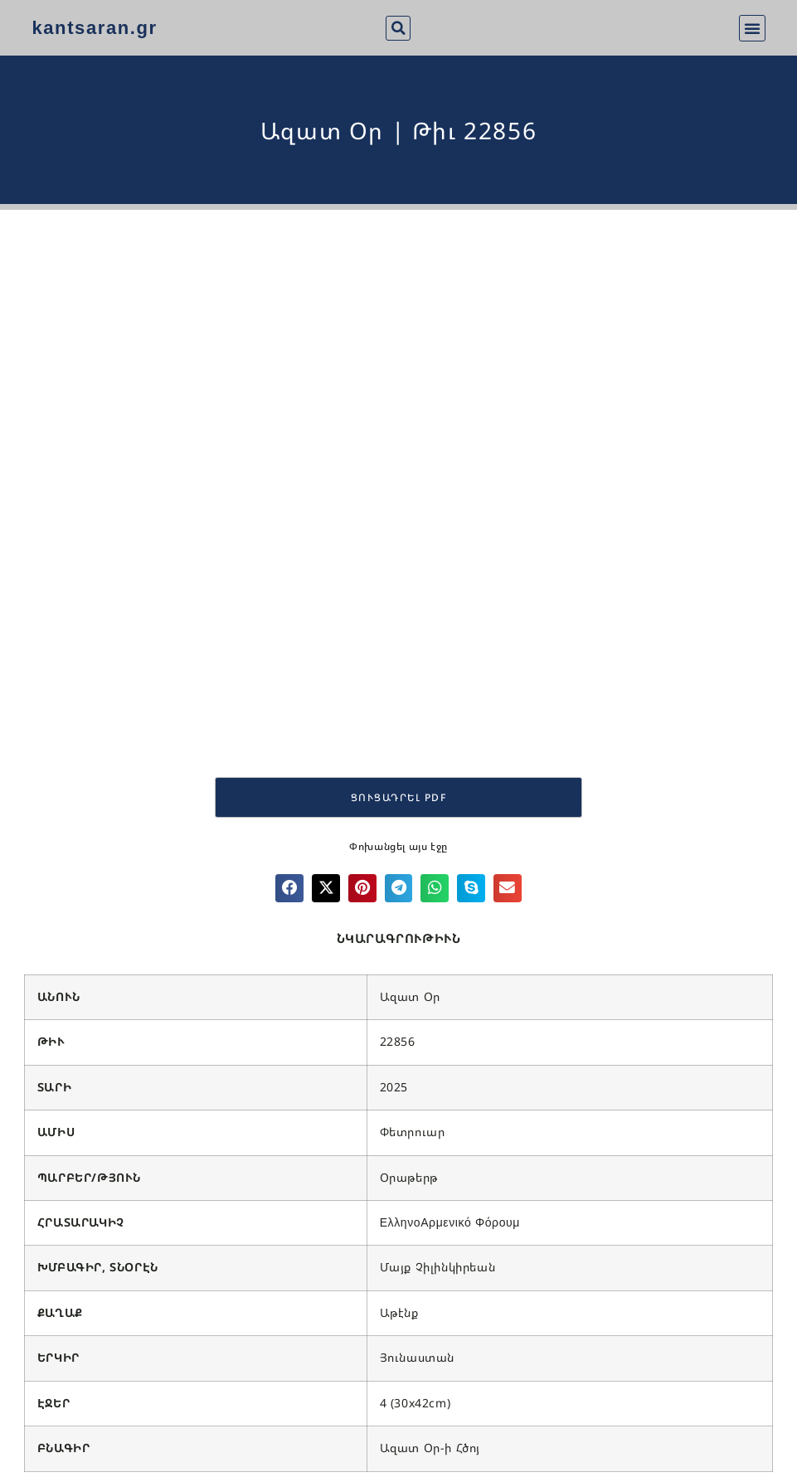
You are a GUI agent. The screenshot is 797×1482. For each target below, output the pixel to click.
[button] (398, 28)
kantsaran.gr (94, 27)
